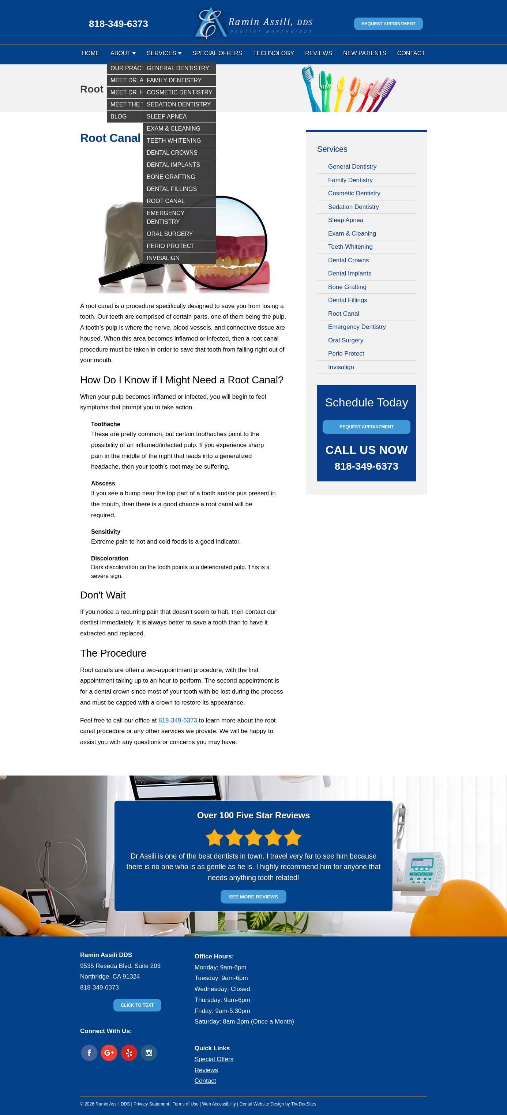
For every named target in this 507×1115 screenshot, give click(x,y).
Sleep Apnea (345, 220)
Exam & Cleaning (352, 233)
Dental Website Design (262, 1104)
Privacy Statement (151, 1104)
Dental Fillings (347, 300)
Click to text (137, 1005)
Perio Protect (346, 353)
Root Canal (343, 313)
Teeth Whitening (350, 246)
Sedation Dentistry (353, 206)
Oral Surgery (345, 340)
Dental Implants (349, 273)
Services (161, 53)
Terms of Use (186, 1104)
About (120, 53)
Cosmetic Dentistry (354, 193)
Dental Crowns (348, 260)
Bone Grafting (347, 287)
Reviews (318, 53)
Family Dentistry (350, 180)
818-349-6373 (118, 23)
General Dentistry (352, 166)
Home (90, 53)
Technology (273, 53)
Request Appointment (388, 23)
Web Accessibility (219, 1104)
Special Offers (217, 53)
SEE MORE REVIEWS (253, 896)
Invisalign (341, 367)
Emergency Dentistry (357, 326)
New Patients (364, 53)
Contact (411, 53)
